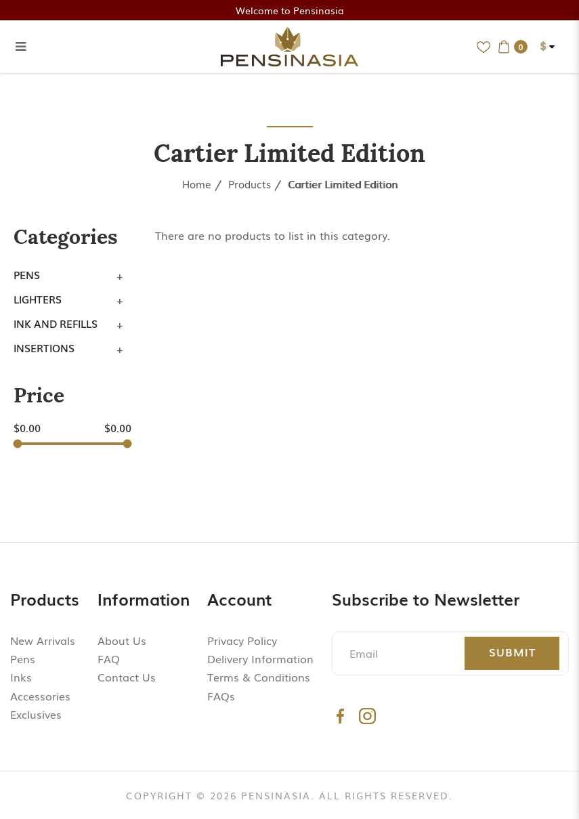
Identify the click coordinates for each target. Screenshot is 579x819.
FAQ (109, 658)
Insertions (44, 347)
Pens (27, 274)
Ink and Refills (56, 323)
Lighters (38, 298)
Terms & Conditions (258, 677)
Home (196, 183)
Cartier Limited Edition (343, 183)
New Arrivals (42, 640)
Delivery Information (260, 658)
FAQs (221, 696)
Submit (512, 652)
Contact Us (127, 677)
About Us (122, 640)
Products (249, 183)
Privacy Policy (242, 640)
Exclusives (36, 714)
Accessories (40, 696)
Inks (21, 677)
